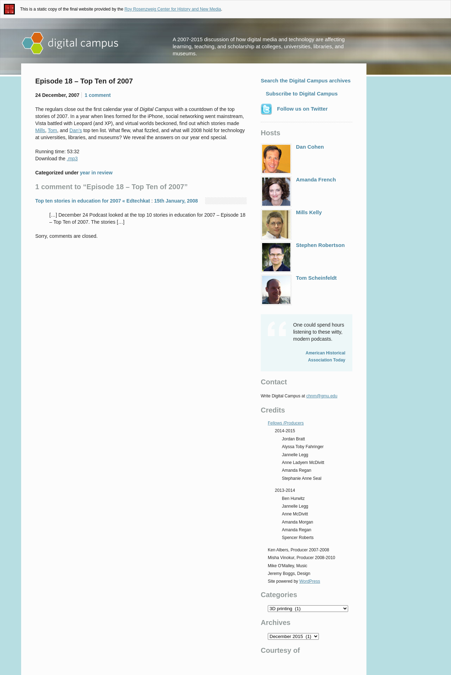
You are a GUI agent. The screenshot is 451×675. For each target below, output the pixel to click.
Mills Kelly (291, 224)
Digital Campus (70, 43)
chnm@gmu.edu (321, 396)
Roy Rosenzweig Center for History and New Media (172, 9)
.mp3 (72, 158)
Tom (52, 130)
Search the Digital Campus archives (306, 80)
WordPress (309, 581)
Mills (40, 130)
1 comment (98, 95)
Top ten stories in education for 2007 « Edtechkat (92, 201)
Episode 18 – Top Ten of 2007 (84, 81)
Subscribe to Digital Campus (301, 94)
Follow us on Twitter (294, 109)
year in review (96, 172)
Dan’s (75, 130)
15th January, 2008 (176, 201)
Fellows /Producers (286, 423)
